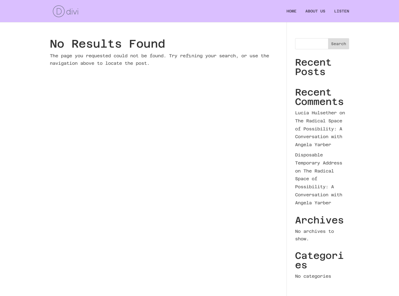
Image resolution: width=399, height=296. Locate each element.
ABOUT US (315, 11)
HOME (291, 11)
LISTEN (341, 11)
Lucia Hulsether (316, 112)
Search (338, 44)
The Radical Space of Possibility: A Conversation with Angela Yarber (318, 186)
